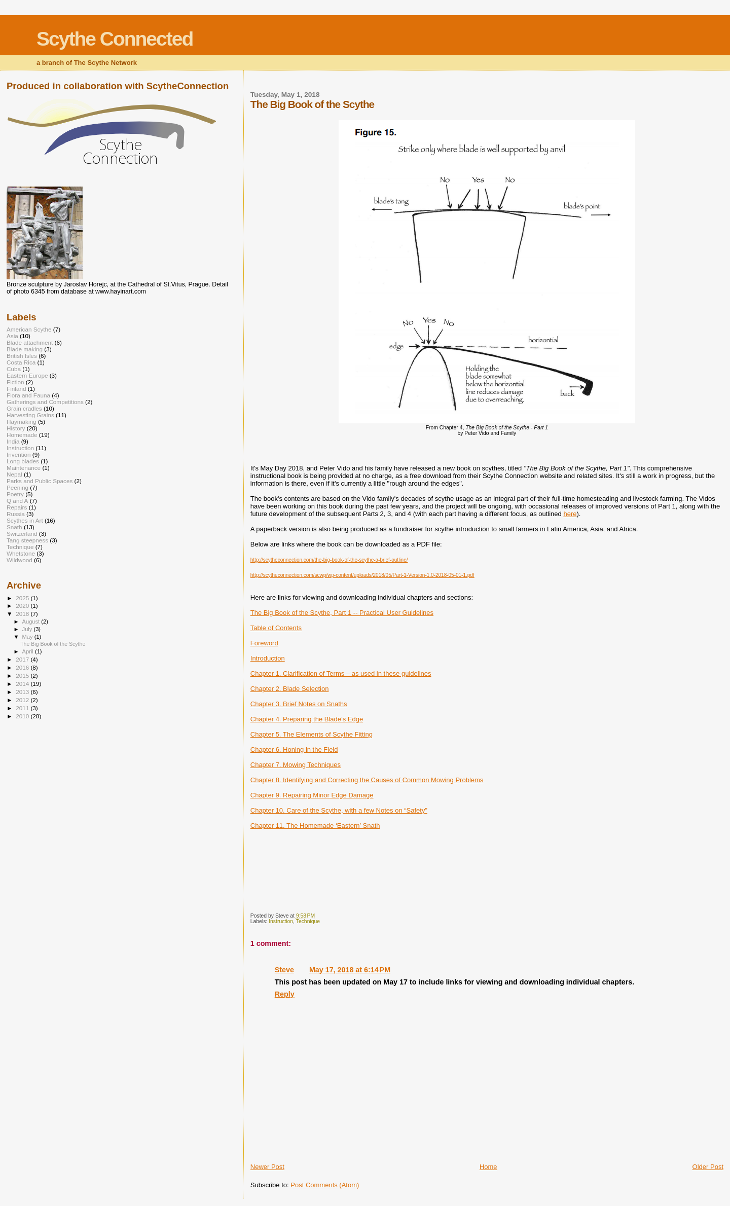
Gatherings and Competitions (45, 401)
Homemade (22, 434)
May (28, 637)
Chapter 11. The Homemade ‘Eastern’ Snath (315, 825)
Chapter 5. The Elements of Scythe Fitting (311, 734)
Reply (285, 994)
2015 (23, 675)
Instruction (281, 921)
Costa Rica (21, 362)
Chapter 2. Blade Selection (289, 688)
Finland (16, 388)
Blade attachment (30, 342)
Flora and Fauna (28, 395)
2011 (23, 708)
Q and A (17, 500)
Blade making (25, 349)
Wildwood (19, 560)
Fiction (15, 382)
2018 (23, 613)
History (16, 428)
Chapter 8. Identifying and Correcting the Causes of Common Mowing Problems (367, 780)
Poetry (15, 494)
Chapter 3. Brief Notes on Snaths (298, 704)
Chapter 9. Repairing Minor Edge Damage (312, 795)
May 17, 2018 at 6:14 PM (349, 970)
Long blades (23, 461)
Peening (17, 487)
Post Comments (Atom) (324, 1185)
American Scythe (29, 329)
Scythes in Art (25, 520)
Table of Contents (276, 628)
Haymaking (21, 421)
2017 (23, 659)
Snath (14, 527)
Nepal (14, 474)
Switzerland (22, 533)
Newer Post (267, 1167)
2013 (23, 691)
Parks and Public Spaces (39, 481)
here (569, 514)
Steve (284, 970)
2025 (23, 598)
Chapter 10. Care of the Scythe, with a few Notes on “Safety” (338, 810)
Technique (308, 921)
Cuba (14, 369)
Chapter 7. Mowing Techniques (295, 765)
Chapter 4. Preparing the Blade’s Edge (306, 719)
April (28, 651)
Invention (19, 454)
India (13, 441)
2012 (23, 700)
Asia (12, 336)
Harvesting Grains (30, 415)
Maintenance (24, 467)
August (32, 621)
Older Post (707, 1167)
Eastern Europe (27, 375)
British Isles (22, 355)
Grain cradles (24, 408)
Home (488, 1167)
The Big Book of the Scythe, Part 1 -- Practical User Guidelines (341, 612)
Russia (16, 513)
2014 (23, 683)
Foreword (264, 643)
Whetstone (21, 553)
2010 (23, 716)
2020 (23, 605)
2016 (23, 667)
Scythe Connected (114, 39)
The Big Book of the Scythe (52, 644)
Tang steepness (27, 540)
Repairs (17, 507)
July (28, 629)
